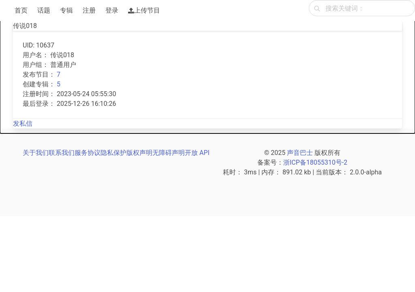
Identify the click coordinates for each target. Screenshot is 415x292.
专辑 (66, 10)
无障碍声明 (168, 153)
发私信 (22, 123)
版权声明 (139, 153)
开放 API (197, 153)
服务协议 (88, 153)
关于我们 (36, 153)
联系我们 (62, 153)
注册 (89, 10)
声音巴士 (300, 153)
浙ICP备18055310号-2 (315, 162)
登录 (111, 10)
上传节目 (144, 10)
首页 (21, 10)
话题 (43, 10)
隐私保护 (113, 153)
